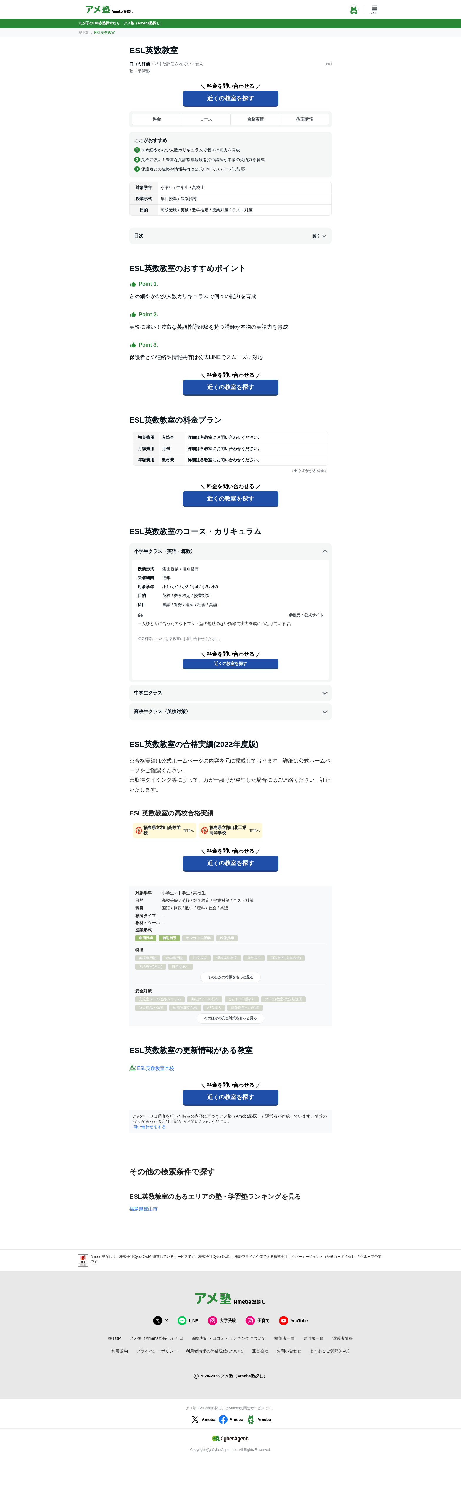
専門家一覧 (313, 1338)
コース (206, 119)
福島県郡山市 (143, 1208)
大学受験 (222, 1320)
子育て (257, 1320)
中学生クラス (231, 693)
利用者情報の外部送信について (214, 1351)
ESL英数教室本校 (155, 1068)
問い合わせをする (149, 1126)
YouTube (293, 1320)
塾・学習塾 (139, 71)
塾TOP (84, 33)
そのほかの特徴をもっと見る (230, 977)
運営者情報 (342, 1338)
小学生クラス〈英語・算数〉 (231, 551)
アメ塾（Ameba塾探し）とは (156, 1338)
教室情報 (304, 119)
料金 (157, 119)
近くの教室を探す (230, 98)
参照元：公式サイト (306, 615)
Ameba (203, 1419)
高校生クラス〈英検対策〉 (231, 711)
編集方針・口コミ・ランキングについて (229, 1338)
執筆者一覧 (284, 1338)
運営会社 (260, 1351)
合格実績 (255, 119)
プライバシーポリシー (157, 1351)
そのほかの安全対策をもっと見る (230, 1018)
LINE (187, 1320)
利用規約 (119, 1351)
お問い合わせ (289, 1351)
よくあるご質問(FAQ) (329, 1351)
